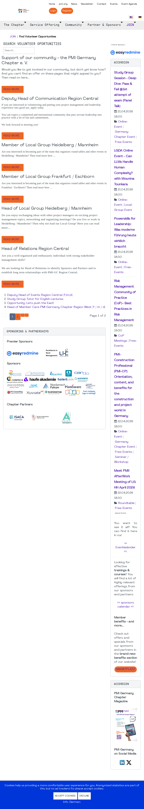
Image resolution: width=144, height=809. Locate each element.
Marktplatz (125, 669)
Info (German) (72, 802)
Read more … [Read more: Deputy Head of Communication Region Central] (13, 136)
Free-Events (123, 142)
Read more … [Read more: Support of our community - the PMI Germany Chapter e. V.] (13, 89)
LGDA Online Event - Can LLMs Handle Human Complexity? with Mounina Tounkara (124, 167)
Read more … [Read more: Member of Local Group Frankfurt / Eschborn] (13, 199)
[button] (54, 331)
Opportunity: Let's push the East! (30, 303)
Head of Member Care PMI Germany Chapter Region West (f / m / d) (56, 307)
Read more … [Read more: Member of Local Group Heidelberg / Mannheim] (13, 167)
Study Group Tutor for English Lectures (35, 299)
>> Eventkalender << (126, 547)
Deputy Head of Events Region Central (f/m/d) (40, 295)
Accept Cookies (65, 796)
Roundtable (126, 503)
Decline (84, 796)
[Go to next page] (23, 315)
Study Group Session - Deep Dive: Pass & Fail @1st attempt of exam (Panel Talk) (125, 89)
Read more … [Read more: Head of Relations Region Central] (13, 284)
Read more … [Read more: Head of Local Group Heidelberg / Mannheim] (13, 239)
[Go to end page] (27, 315)
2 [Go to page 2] (18, 316)
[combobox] (19, 50)
